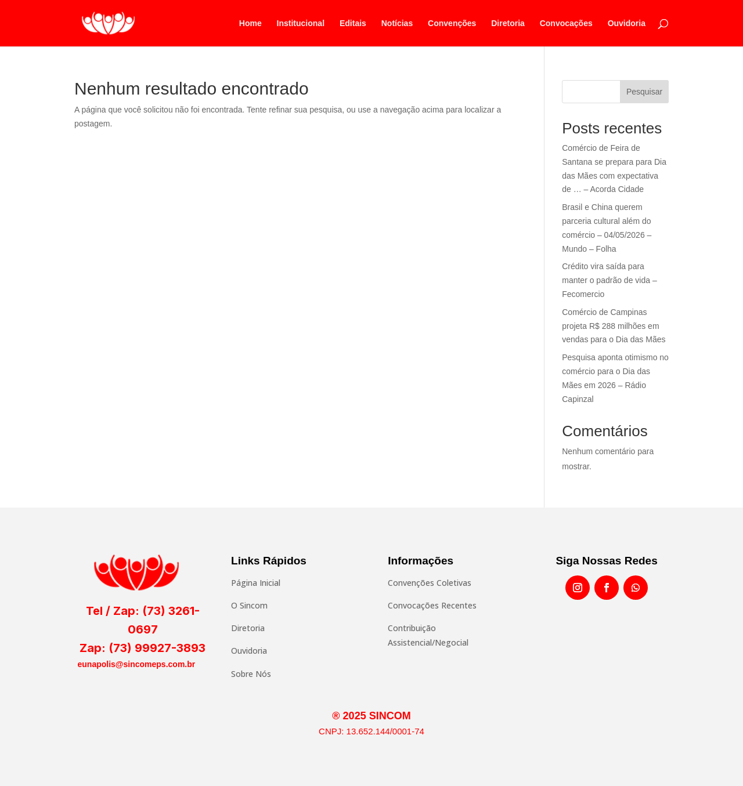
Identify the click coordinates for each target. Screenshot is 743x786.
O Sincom (249, 605)
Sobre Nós (251, 673)
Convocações (566, 23)
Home (250, 23)
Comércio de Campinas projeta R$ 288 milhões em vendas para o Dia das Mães (613, 326)
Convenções (452, 23)
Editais (353, 23)
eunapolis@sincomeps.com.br (137, 664)
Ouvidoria (626, 23)
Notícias (397, 23)
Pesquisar (644, 91)
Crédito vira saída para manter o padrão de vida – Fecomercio (609, 280)
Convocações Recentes (432, 605)
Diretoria (508, 23)
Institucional (300, 23)
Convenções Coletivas (429, 582)
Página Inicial (255, 582)
